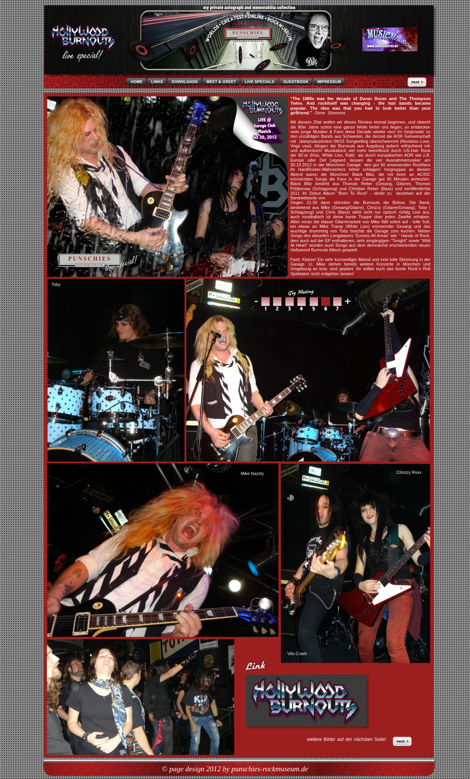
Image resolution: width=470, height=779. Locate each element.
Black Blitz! (337, 198)
